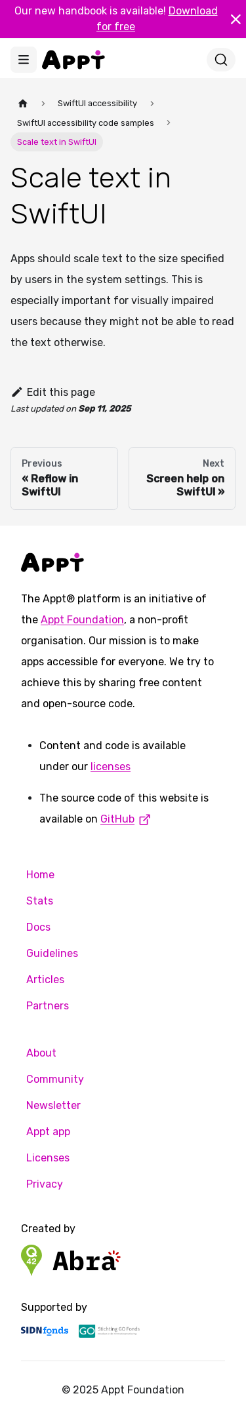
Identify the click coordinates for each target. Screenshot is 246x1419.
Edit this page (52, 392)
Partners (47, 1006)
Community (55, 1079)
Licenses (48, 1158)
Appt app (48, 1131)
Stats (39, 901)
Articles (45, 979)
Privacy (44, 1184)
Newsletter (53, 1105)
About (41, 1053)
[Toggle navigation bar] (23, 60)
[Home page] (22, 103)
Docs (38, 927)
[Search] (221, 59)
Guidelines (52, 953)
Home (40, 874)
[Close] (235, 19)
